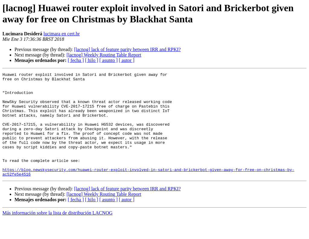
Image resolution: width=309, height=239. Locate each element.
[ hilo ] (91, 60)
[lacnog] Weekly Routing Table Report (103, 54)
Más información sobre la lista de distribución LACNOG (57, 233)
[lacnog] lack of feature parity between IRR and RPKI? (127, 49)
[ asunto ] (108, 60)
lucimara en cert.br (61, 33)
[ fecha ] (76, 60)
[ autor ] (127, 60)
